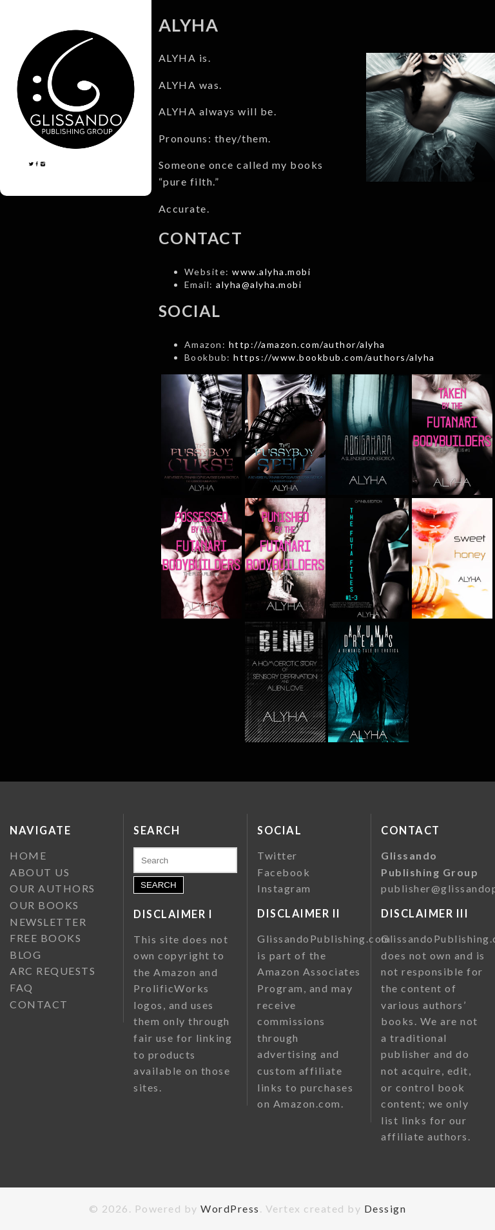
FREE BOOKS (45, 938)
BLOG (25, 954)
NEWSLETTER (48, 922)
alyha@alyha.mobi (259, 284)
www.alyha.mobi (271, 271)
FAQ (22, 987)
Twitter (277, 855)
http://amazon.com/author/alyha (307, 344)
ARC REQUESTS (52, 971)
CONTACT (39, 1004)
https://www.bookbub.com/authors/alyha (334, 357)
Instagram (284, 888)
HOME (28, 855)
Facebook (283, 872)
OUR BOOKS (44, 905)
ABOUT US (40, 872)
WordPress (230, 1208)
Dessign (385, 1208)
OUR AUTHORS (52, 888)
